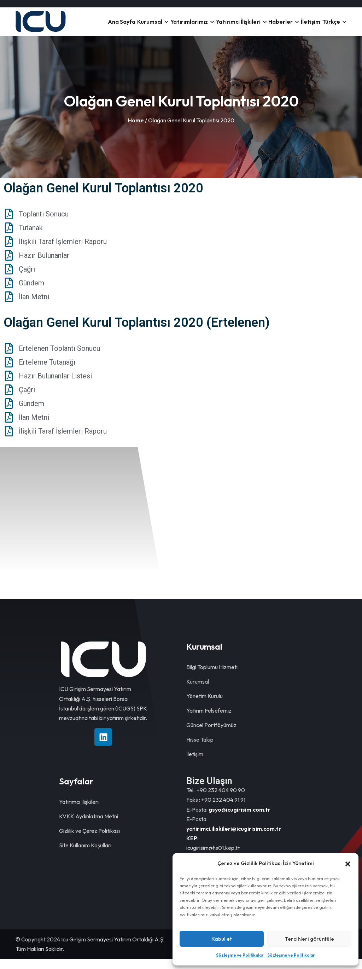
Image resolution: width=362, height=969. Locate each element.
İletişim (307, 26)
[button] (347, 863)
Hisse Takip (200, 749)
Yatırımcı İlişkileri (235, 26)
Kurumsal (151, 26)
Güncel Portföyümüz (211, 734)
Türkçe (330, 26)
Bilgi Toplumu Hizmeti (212, 676)
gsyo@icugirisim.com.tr (239, 819)
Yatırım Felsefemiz (209, 720)
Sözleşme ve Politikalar (240, 955)
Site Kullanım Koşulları (85, 855)
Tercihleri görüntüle (309, 938)
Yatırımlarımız (189, 26)
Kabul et (221, 938)
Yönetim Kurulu (204, 705)
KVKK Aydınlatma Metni (88, 826)
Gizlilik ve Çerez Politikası (89, 840)
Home (136, 130)
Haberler (277, 26)
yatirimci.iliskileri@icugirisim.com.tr (233, 838)
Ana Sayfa (121, 26)
